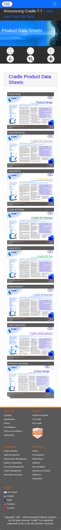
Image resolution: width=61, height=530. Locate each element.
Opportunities (9, 419)
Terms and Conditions (13, 431)
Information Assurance (13, 475)
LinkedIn (9, 496)
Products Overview (40, 415)
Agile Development (12, 455)
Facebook (9, 504)
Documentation (38, 467)
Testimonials (9, 435)
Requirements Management (15, 459)
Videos (35, 451)
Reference (36, 475)
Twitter (8, 500)
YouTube (9, 508)
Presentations (38, 455)
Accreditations (10, 427)
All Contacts (10, 492)
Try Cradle (36, 419)
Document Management (14, 467)
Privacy (7, 423)
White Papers (38, 459)
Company (8, 415)
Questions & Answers (41, 471)
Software (36, 463)
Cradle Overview (11, 451)
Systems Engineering (12, 463)
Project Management (12, 471)
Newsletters (37, 479)
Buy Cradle (37, 423)
